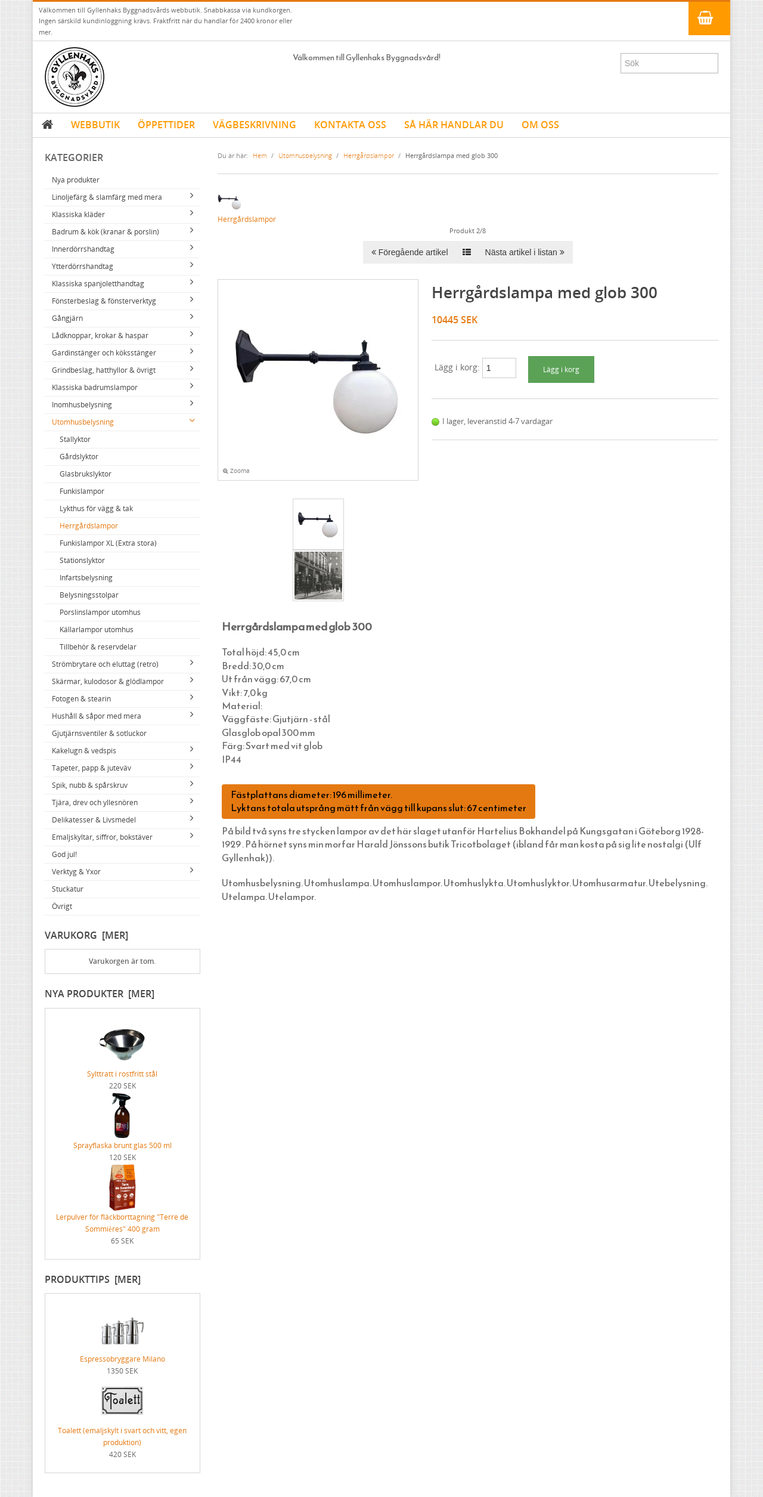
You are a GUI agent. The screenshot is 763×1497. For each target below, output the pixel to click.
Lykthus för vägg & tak (96, 508)
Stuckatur (67, 889)
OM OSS (540, 124)
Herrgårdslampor (89, 526)
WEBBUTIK (95, 124)
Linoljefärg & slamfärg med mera (107, 197)
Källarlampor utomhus (97, 629)
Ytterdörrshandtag (82, 266)
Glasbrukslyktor (85, 474)
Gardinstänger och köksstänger (104, 353)
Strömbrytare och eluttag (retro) (105, 664)
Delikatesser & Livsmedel (94, 820)
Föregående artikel (409, 252)
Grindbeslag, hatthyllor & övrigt (104, 370)
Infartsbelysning (86, 578)
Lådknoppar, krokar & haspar (100, 335)
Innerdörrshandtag (83, 249)
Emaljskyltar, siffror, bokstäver (102, 837)
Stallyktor (75, 439)
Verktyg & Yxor (76, 872)
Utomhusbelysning (83, 422)
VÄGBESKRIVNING (254, 124)
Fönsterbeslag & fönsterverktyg (104, 301)
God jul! (64, 854)
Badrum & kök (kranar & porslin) (105, 232)
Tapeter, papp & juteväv (91, 768)
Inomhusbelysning (82, 405)
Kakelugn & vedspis (84, 751)
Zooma (236, 471)
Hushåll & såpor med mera (96, 716)
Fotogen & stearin (81, 699)
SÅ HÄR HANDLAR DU (454, 124)
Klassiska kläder (78, 214)
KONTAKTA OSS (350, 124)
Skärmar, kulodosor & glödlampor (108, 681)
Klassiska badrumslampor (95, 387)
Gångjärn (67, 318)
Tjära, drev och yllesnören (95, 802)
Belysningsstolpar (89, 595)
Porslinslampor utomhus (100, 612)
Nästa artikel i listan (525, 252)
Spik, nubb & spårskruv (90, 785)
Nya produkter (76, 180)
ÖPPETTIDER (166, 124)
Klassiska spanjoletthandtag (98, 284)
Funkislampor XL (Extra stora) (108, 543)
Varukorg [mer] (86, 935)
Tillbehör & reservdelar (98, 647)
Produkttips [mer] (93, 1279)
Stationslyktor (82, 560)
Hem (260, 155)
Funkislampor (82, 491)
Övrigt (62, 906)
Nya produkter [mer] (99, 993)
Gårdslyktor (79, 456)
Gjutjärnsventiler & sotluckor (99, 733)
